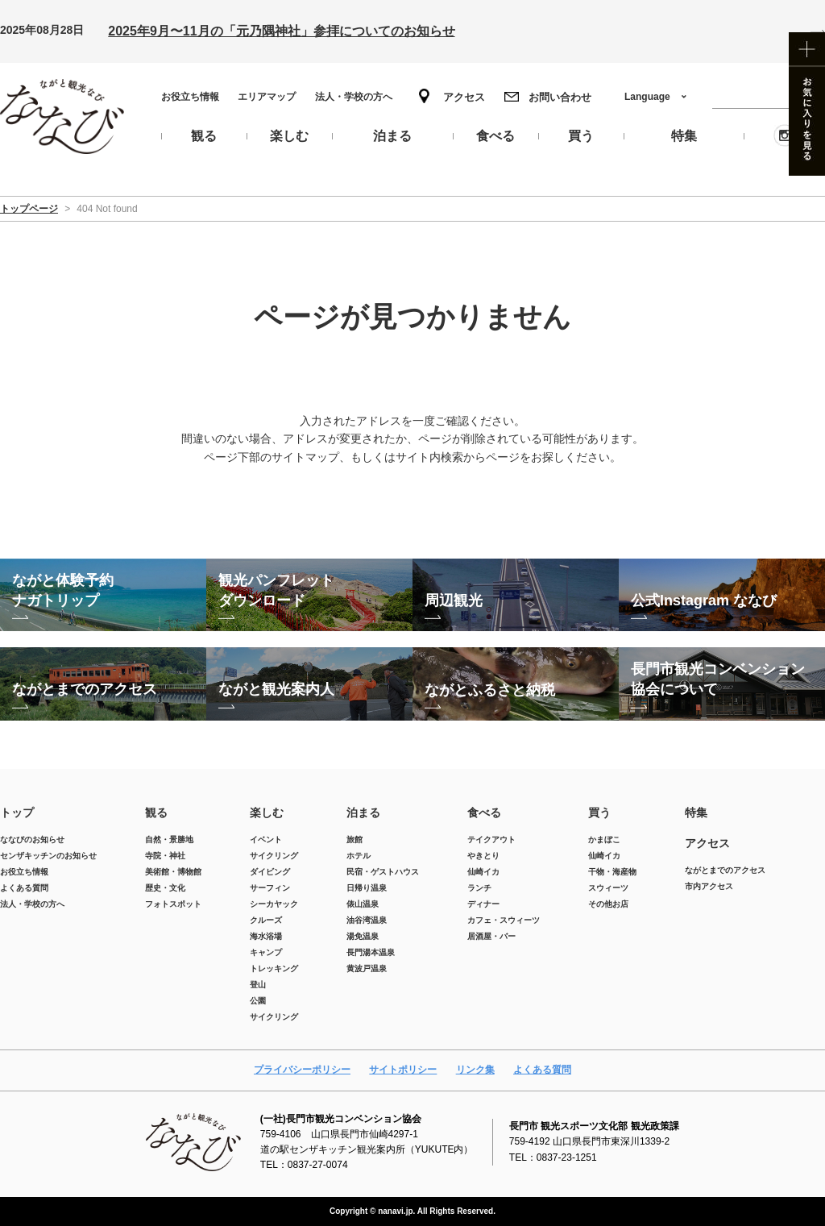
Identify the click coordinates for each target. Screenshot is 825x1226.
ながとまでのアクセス (725, 870)
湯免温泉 (362, 936)
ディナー (483, 904)
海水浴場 (266, 936)
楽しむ (267, 812)
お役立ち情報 (190, 96)
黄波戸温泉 (366, 968)
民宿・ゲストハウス (382, 871)
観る (156, 812)
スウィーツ (608, 887)
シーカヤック (274, 904)
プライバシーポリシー (302, 1069)
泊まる (363, 812)
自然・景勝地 (169, 839)
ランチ (479, 887)
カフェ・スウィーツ (503, 920)
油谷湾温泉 (366, 920)
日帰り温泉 (366, 887)
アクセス (464, 97)
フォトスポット (173, 904)
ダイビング (270, 871)
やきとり (483, 855)
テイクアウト (491, 839)
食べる (484, 812)
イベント (266, 839)
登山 (258, 984)
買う (599, 812)
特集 (696, 812)
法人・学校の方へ (353, 96)
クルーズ (266, 920)
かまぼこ (604, 839)
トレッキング (274, 968)
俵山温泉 (362, 904)
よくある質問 (24, 887)
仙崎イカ (483, 871)
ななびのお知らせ (32, 839)
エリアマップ (267, 96)
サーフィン (270, 887)
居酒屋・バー (491, 936)
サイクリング (274, 855)
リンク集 (475, 1069)
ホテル (358, 855)
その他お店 (608, 904)
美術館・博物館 (173, 871)
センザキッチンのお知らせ (48, 855)
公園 (258, 1000)
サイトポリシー (403, 1069)
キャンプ (266, 952)
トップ (17, 812)
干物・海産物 (612, 871)
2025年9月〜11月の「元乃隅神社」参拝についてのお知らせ (281, 31)
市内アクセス (709, 886)
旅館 (354, 839)
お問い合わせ (560, 97)
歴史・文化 (165, 887)
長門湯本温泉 (370, 952)
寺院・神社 (165, 855)
